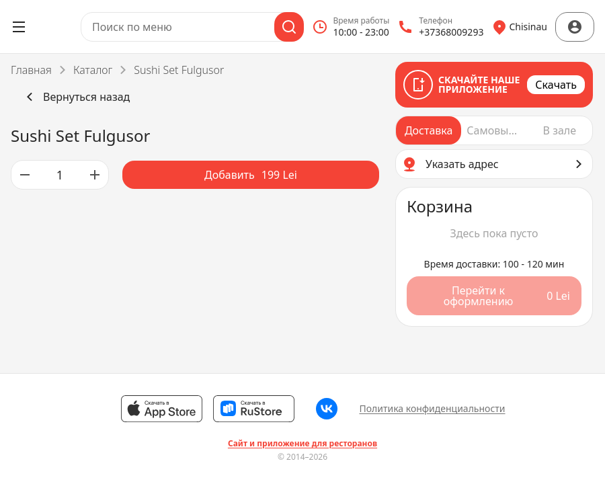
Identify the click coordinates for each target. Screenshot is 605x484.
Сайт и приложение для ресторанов (302, 443)
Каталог (92, 70)
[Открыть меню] (19, 27)
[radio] (428, 130)
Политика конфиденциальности (432, 408)
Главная (31, 70)
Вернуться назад (76, 97)
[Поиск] (289, 27)
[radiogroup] (494, 130)
